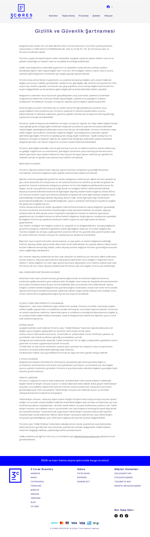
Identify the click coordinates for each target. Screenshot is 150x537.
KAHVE (34, 477)
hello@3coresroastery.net (87, 436)
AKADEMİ (35, 494)
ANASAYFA (35, 473)
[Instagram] (116, 515)
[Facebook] (121, 515)
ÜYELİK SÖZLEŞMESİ (123, 477)
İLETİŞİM (35, 506)
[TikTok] (126, 515)
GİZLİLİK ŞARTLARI (123, 473)
